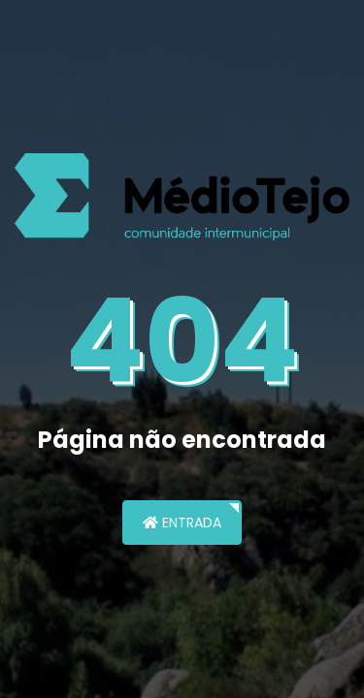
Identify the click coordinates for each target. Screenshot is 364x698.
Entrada (182, 522)
